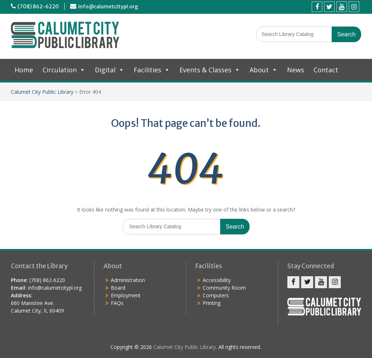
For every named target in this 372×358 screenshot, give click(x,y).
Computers (216, 295)
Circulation (64, 69)
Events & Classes (209, 69)
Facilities (152, 69)
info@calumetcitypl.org (108, 6)
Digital (109, 69)
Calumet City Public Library (42, 91)
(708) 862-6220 (38, 6)
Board (118, 287)
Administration (128, 280)
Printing (212, 302)
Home (24, 69)
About (264, 69)
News (295, 69)
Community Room (224, 287)
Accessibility (217, 280)
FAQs (117, 302)
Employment (126, 295)
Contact (326, 69)
